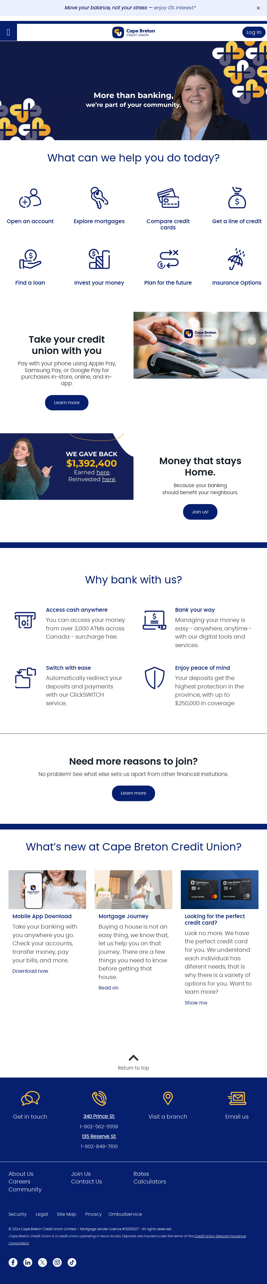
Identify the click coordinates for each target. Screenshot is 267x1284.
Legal (42, 1214)
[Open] (8, 32)
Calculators (150, 1182)
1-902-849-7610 (99, 1146)
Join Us (81, 1174)
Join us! (200, 512)
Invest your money (99, 283)
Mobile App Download (42, 916)
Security (18, 1214)
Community (25, 1190)
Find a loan (30, 283)
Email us (237, 1117)
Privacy (93, 1214)
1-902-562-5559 (99, 1126)
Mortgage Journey (124, 916)
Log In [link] (254, 32)
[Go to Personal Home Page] (133, 33)
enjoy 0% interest (173, 7)
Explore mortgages (99, 221)
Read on (108, 988)
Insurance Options (236, 283)
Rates (141, 1174)
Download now (30, 971)
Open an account (30, 221)
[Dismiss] (258, 8)
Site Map (66, 1214)
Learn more (67, 402)
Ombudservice (125, 1214)
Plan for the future (168, 283)
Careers (19, 1182)
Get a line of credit (237, 221)
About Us (21, 1174)
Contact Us (86, 1182)
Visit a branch (168, 1117)
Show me (196, 1003)
